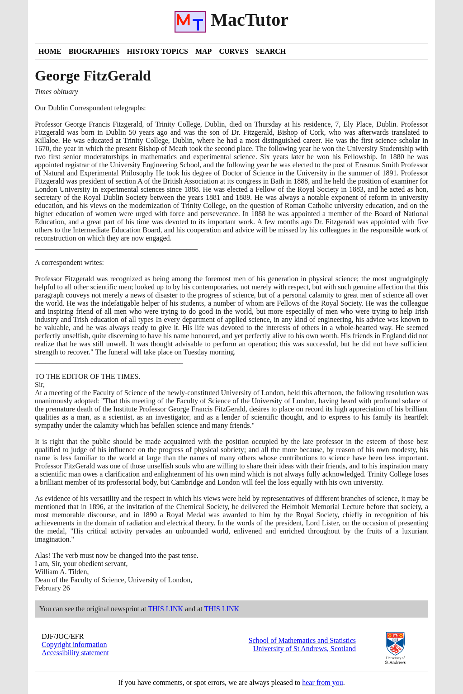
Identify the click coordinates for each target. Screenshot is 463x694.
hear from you (322, 682)
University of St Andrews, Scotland (304, 648)
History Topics (157, 51)
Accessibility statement (75, 652)
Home (49, 51)
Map (203, 51)
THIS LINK (165, 609)
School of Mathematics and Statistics (302, 640)
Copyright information (74, 644)
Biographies (94, 51)
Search (271, 51)
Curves (233, 51)
